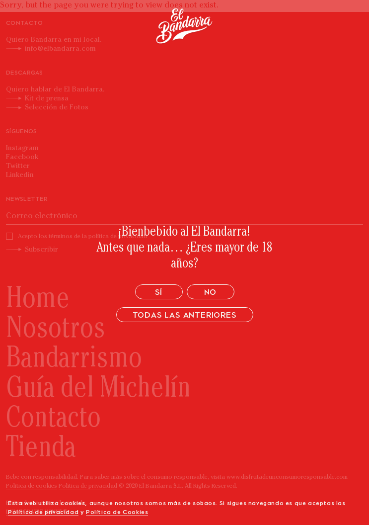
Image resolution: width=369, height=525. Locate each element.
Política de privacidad (43, 513)
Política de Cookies (117, 513)
